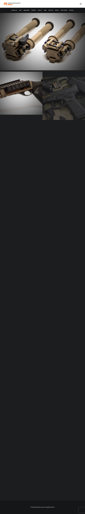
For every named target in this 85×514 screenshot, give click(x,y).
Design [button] (34, 10)
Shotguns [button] (64, 10)
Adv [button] (20, 10)
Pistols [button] (50, 10)
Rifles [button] (57, 10)
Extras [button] (71, 10)
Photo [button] (40, 10)
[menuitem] (14, 10)
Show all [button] (14, 10)
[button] (80, 4)
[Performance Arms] (12, 3)
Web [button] (45, 10)
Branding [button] (26, 10)
